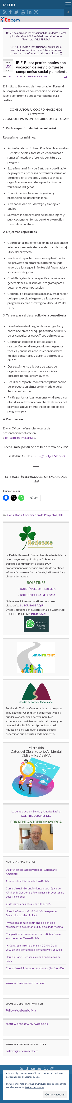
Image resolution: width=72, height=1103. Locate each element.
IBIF (61, 515)
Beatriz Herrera (15, 76)
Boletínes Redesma (37, 76)
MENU (9, 5)
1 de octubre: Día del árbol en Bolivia (27, 881)
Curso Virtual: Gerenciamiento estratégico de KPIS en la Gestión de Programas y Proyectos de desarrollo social (35, 892)
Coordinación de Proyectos (40, 515)
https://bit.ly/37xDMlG (49, 456)
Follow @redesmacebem (22, 1051)
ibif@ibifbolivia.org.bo (20, 437)
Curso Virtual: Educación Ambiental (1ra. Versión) (35, 968)
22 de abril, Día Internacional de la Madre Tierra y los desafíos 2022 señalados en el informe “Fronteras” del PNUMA (38, 36)
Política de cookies (34, 1087)
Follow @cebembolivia (21, 1010)
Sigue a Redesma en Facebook (27, 1024)
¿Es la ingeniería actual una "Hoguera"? (28, 903)
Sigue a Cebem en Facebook (25, 983)
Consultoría (14, 515)
